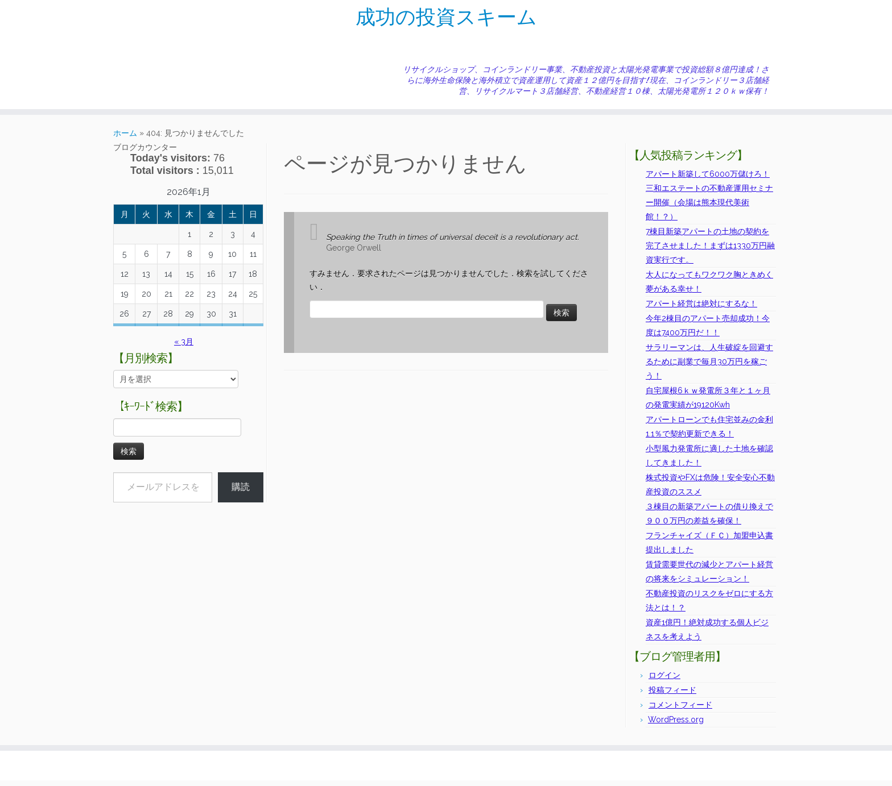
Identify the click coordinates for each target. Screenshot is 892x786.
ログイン (664, 680)
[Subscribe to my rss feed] (129, 54)
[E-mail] (137, 54)
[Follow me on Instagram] (159, 54)
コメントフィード (680, 710)
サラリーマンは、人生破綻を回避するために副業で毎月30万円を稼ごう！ (709, 367)
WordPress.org (676, 725)
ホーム (125, 138)
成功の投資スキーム (446, 19)
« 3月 (183, 347)
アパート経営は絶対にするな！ (701, 309)
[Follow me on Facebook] (151, 54)
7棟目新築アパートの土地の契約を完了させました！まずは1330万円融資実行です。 (710, 251)
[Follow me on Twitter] (144, 54)
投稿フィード (672, 695)
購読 (241, 492)
